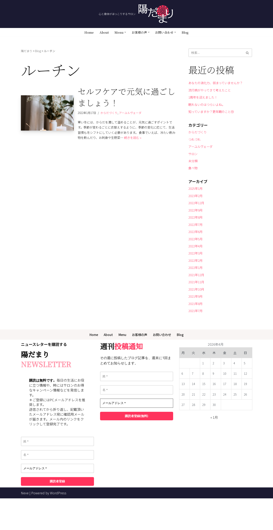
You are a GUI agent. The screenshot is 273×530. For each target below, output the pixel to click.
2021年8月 (196, 333)
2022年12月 (197, 218)
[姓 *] (57, 473)
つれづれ (194, 147)
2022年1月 (196, 292)
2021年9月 (196, 325)
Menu (121, 366)
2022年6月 (196, 251)
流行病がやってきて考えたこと (211, 91)
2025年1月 (196, 202)
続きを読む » (159, 143)
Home (87, 32)
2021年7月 (196, 341)
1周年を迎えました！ (203, 100)
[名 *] (57, 486)
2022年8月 (196, 235)
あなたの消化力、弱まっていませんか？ (217, 83)
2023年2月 (196, 210)
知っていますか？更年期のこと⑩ (212, 116)
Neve (25, 524)
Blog (187, 32)
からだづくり (110, 115)
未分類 (193, 171)
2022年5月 (196, 259)
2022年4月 (196, 267)
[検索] (215, 53)
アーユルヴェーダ (132, 115)
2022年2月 (196, 284)
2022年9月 (196, 226)
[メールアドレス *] (57, 500)
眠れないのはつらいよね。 (207, 108)
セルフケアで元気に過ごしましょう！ (126, 98)
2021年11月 (197, 308)
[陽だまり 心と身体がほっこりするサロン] (136, 14)
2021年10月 (197, 316)
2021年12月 (197, 300)
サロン (193, 163)
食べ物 (193, 179)
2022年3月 (196, 276)
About (103, 32)
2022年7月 (196, 243)
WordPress (58, 524)
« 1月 (214, 448)
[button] (124, 32)
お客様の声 (140, 366)
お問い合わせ (163, 366)
